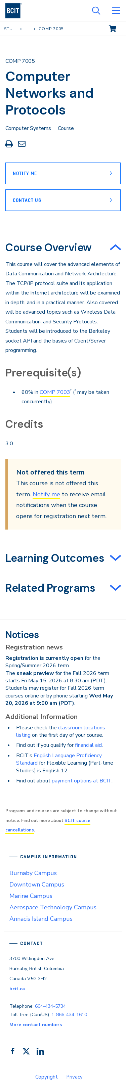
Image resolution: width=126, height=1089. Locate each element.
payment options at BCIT (82, 780)
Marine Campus (30, 896)
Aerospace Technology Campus (52, 907)
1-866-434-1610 (69, 1014)
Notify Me (25, 173)
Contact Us (27, 200)
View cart (117, 28)
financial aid (88, 745)
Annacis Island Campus (41, 919)
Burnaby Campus (33, 873)
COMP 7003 (55, 392)
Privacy (74, 1077)
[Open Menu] (116, 10)
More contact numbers (35, 1025)
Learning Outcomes (54, 558)
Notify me (46, 494)
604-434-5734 (50, 1006)
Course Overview (48, 247)
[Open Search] (96, 10)
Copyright (46, 1077)
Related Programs (50, 588)
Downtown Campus (36, 884)
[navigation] (16, 11)
